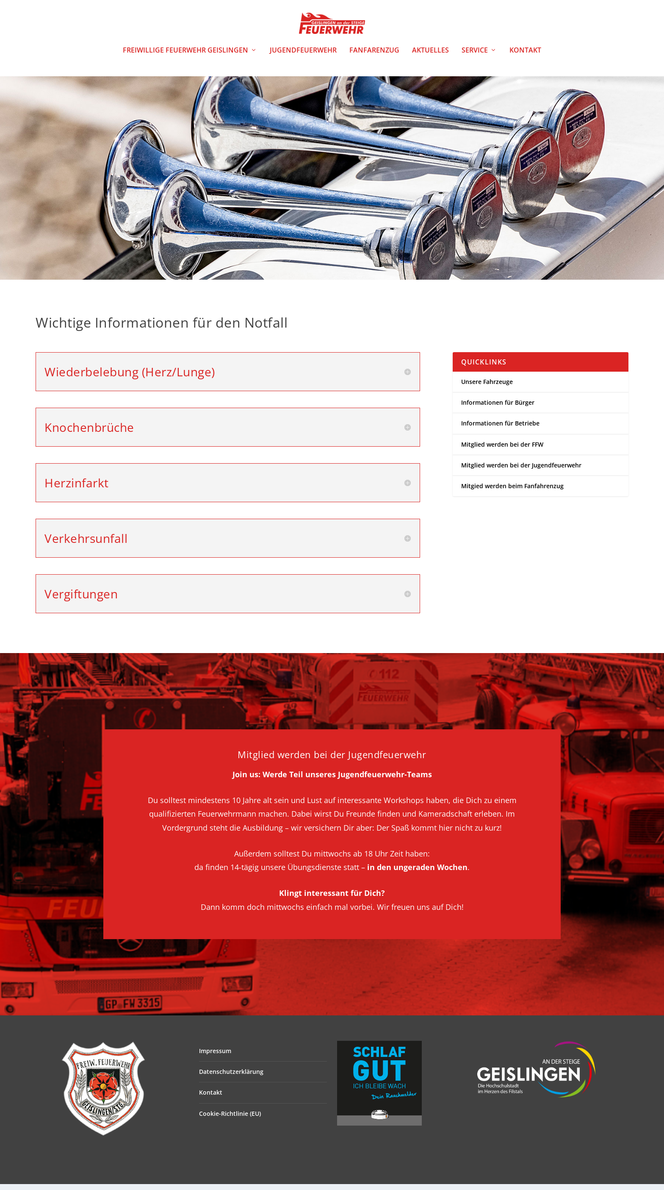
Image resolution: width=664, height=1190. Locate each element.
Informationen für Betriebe (500, 429)
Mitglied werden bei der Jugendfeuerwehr (521, 471)
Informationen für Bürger (497, 408)
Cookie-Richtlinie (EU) (230, 1119)
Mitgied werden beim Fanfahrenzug (512, 492)
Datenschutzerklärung (231, 1077)
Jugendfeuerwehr (303, 57)
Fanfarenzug (374, 57)
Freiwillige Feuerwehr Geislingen (185, 57)
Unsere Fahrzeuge (487, 388)
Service (475, 57)
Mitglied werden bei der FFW (502, 450)
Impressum (215, 1057)
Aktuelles (430, 57)
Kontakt (525, 57)
